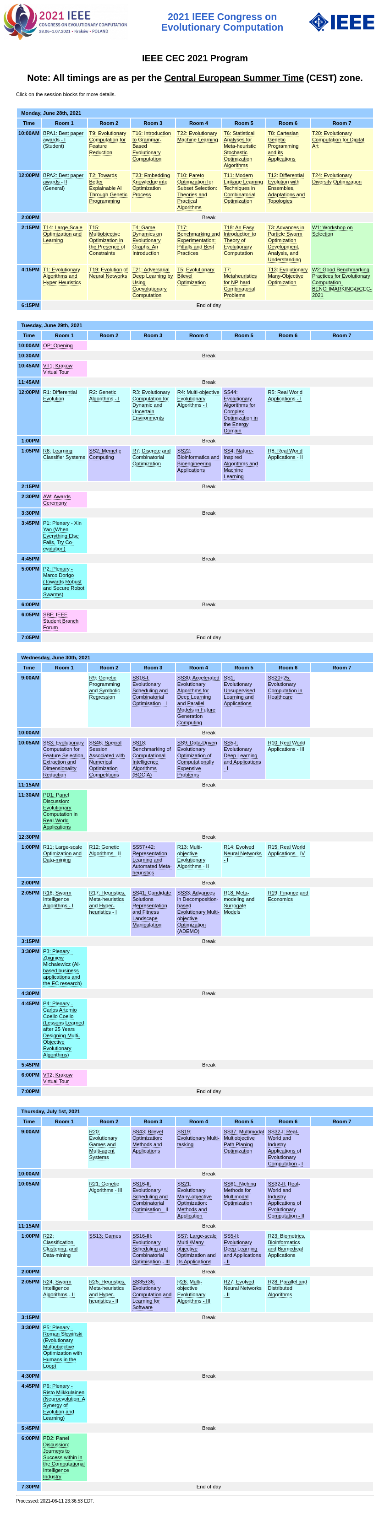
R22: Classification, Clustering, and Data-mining (60, 1245)
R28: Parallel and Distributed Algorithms (287, 1288)
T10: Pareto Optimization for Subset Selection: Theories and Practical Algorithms (197, 191)
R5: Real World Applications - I (285, 395)
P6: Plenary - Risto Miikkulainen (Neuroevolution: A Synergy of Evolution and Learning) (64, 1402)
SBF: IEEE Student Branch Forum (60, 621)
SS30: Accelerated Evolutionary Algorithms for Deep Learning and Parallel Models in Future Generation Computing (198, 700)
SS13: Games (105, 1236)
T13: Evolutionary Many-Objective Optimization (288, 276)
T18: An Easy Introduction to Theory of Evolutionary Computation (240, 240)
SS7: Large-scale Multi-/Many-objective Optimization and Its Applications (197, 1248)
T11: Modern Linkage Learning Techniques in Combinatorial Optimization (243, 188)
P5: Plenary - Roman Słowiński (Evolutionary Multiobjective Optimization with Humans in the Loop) (62, 1347)
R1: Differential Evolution (60, 395)
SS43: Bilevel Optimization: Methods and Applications (147, 1141)
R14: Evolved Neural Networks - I (243, 853)
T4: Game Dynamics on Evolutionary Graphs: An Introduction (147, 240)
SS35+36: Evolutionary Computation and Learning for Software (151, 1294)
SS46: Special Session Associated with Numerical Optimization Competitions (107, 758)
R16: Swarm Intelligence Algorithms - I (58, 899)
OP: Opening (58, 345)
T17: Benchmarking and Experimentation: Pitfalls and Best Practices (198, 240)
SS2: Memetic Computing (105, 454)
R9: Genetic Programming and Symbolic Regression (104, 687)
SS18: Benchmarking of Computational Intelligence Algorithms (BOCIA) (151, 758)
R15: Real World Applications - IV (286, 850)
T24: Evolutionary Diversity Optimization (337, 178)
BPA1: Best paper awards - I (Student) (63, 139)
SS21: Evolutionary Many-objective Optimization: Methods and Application (194, 1199)
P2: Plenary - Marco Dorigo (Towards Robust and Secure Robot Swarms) (63, 581)
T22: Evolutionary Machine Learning (197, 136)
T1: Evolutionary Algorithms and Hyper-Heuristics (62, 276)
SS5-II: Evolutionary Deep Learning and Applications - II (242, 1248)
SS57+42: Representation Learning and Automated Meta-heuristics (152, 859)
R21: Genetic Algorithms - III (105, 1187)
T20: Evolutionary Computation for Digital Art (338, 139)
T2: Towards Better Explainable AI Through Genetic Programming (108, 188)
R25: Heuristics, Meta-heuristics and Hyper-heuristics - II (107, 1291)
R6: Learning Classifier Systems (64, 454)
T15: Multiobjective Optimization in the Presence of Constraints (107, 240)
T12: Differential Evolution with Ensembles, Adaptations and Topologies (286, 188)
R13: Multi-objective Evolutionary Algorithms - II (193, 856)
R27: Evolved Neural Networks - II (243, 1288)
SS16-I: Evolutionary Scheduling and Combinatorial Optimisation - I (150, 690)
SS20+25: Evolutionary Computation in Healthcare (285, 687)
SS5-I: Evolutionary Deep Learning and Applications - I (242, 755)
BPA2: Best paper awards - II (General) (63, 181)
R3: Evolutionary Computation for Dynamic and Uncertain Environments (151, 404)
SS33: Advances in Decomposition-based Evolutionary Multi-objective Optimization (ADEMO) (198, 912)
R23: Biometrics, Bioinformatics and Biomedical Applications (286, 1245)
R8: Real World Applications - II (285, 454)
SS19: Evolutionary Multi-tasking (198, 1138)
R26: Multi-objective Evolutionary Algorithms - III (193, 1291)
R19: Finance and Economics (288, 896)
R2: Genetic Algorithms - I (104, 395)
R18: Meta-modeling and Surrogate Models (239, 902)
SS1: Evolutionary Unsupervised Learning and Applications (239, 690)
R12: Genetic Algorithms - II (105, 850)
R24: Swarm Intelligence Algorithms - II (59, 1288)
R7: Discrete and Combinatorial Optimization (151, 457)
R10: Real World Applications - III (286, 746)
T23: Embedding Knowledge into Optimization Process (151, 184)
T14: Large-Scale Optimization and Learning (62, 234)
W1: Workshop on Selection (332, 231)
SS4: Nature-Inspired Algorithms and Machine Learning (241, 463)
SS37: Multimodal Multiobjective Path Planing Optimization (244, 1141)
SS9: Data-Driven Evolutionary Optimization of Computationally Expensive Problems (197, 758)
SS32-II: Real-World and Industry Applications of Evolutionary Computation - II (286, 1199)
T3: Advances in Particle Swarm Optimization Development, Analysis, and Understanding (286, 243)
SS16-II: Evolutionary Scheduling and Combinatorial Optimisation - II (150, 1196)
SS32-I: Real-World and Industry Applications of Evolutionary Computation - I (285, 1147)
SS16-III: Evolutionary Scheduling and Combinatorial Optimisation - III (151, 1248)
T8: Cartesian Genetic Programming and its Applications (283, 146)
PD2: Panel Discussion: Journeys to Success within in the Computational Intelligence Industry (64, 1457)
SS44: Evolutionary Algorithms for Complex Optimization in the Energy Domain (241, 411)
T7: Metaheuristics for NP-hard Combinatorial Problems (240, 282)
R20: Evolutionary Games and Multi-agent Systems (103, 1144)
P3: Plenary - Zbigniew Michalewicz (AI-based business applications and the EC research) (62, 967)
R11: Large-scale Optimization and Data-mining (62, 853)
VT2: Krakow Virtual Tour (57, 1078)
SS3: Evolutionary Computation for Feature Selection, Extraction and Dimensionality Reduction (64, 758)
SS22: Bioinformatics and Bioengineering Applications (198, 460)
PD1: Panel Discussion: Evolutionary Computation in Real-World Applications (60, 811)
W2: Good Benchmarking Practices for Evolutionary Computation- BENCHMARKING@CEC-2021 (342, 282)
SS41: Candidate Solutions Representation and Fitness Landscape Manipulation (151, 908)
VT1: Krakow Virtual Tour (57, 369)
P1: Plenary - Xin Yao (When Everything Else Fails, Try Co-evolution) (62, 535)
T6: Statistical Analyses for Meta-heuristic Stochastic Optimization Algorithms (240, 149)
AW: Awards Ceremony (57, 500)
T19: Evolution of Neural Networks (108, 273)
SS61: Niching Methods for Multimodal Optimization (240, 1193)
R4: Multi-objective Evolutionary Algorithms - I (198, 398)
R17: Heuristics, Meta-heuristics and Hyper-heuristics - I (107, 902)
